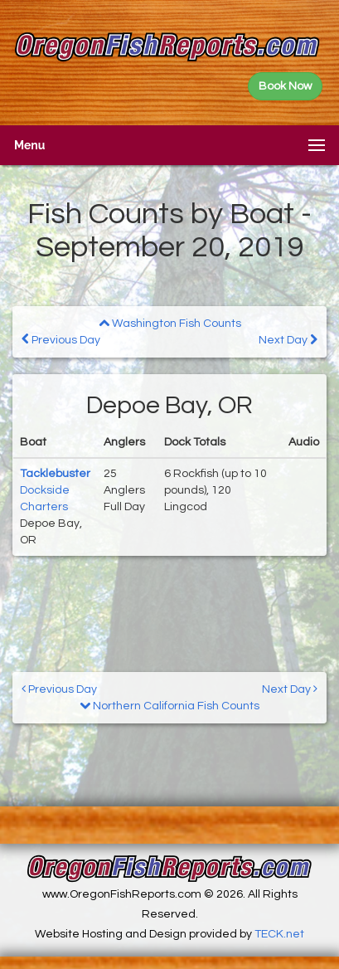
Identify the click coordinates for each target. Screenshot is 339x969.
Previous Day (61, 340)
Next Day (288, 340)
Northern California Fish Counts (169, 706)
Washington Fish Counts (170, 323)
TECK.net (279, 934)
